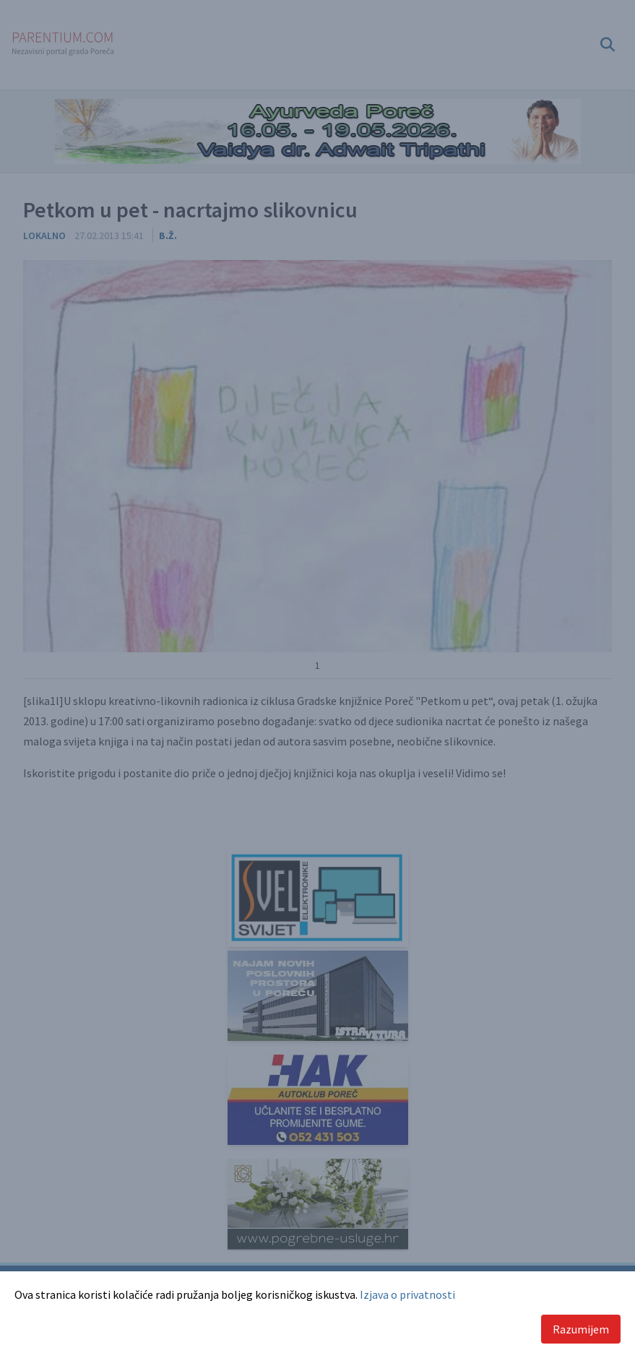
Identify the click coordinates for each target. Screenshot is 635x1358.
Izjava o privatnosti (407, 1294)
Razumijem (581, 1329)
